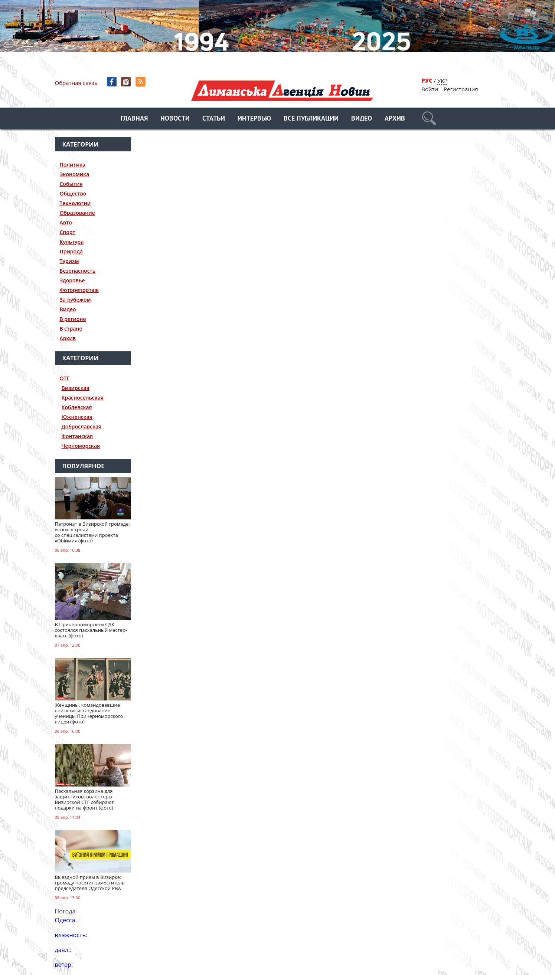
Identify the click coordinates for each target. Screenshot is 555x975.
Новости (175, 119)
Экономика (74, 174)
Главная (134, 119)
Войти (429, 89)
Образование (77, 212)
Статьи (213, 119)
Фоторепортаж (79, 289)
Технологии (75, 203)
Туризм (69, 261)
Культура (72, 241)
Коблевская (77, 407)
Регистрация (461, 89)
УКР (442, 80)
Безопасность (78, 270)
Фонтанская (77, 436)
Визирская (75, 387)
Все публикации (311, 119)
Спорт (67, 232)
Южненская (77, 416)
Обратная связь (76, 82)
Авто (66, 222)
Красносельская (83, 397)
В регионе (73, 318)
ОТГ (65, 378)
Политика (73, 164)
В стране (71, 328)
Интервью (254, 119)
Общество (73, 193)
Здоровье (72, 280)
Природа (71, 251)
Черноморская (81, 445)
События (71, 183)
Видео (361, 119)
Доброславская (82, 426)
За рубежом (75, 299)
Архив (395, 119)
